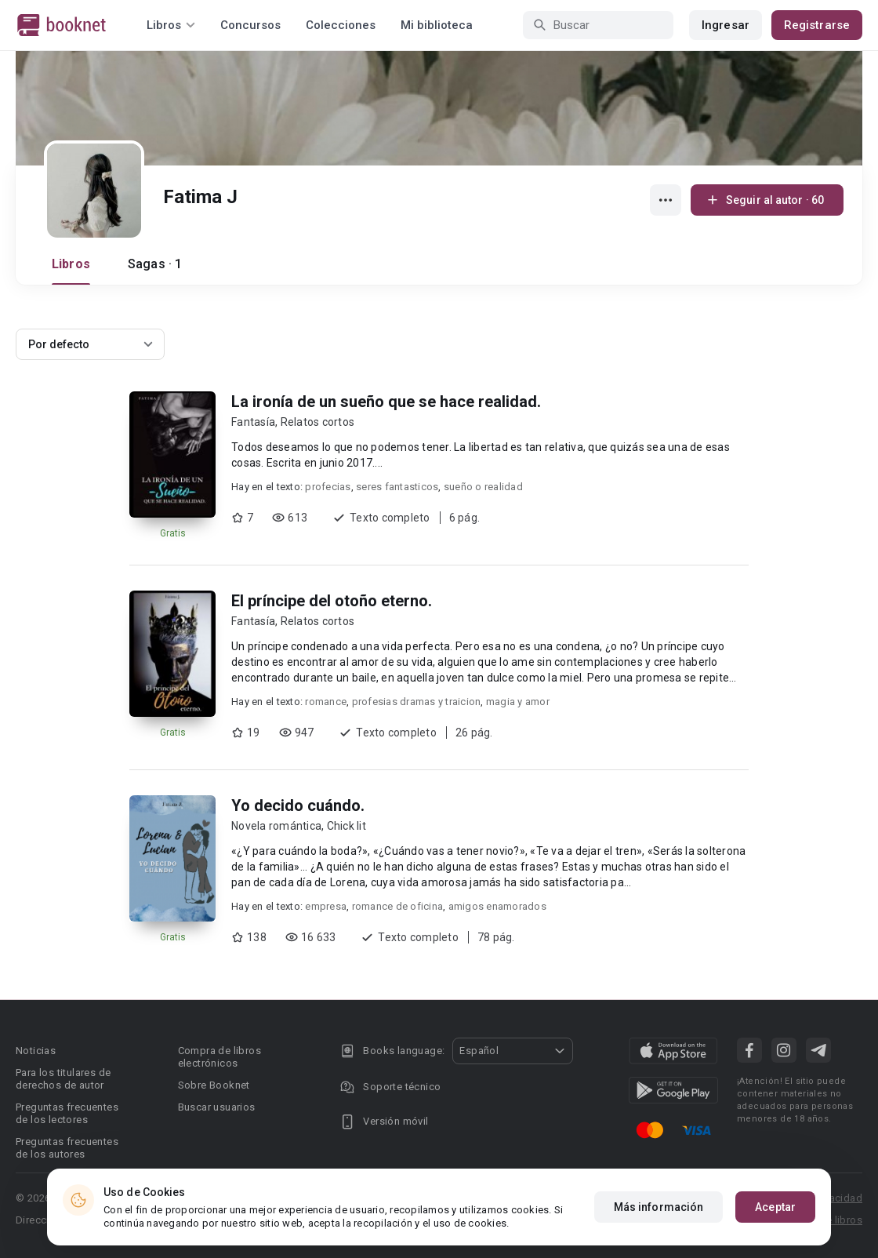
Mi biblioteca (437, 25)
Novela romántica (276, 826)
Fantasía (253, 422)
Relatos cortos (318, 422)
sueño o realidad (483, 487)
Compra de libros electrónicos (219, 1057)
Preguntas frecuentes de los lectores (67, 1113)
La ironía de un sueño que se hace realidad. (386, 401)
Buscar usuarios (217, 1107)
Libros (71, 263)
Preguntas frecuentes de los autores (67, 1148)
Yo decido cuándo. (298, 805)
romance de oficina (398, 906)
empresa (325, 906)
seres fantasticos (397, 487)
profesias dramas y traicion (416, 701)
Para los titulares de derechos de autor (63, 1079)
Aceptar (775, 1207)
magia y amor (518, 701)
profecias (327, 487)
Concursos (250, 25)
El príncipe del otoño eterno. (331, 600)
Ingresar (725, 25)
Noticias (36, 1050)
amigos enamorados (497, 906)
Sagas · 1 (155, 263)
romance (325, 701)
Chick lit (346, 826)
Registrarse (817, 25)
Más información (659, 1207)
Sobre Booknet (214, 1085)
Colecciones (341, 25)
